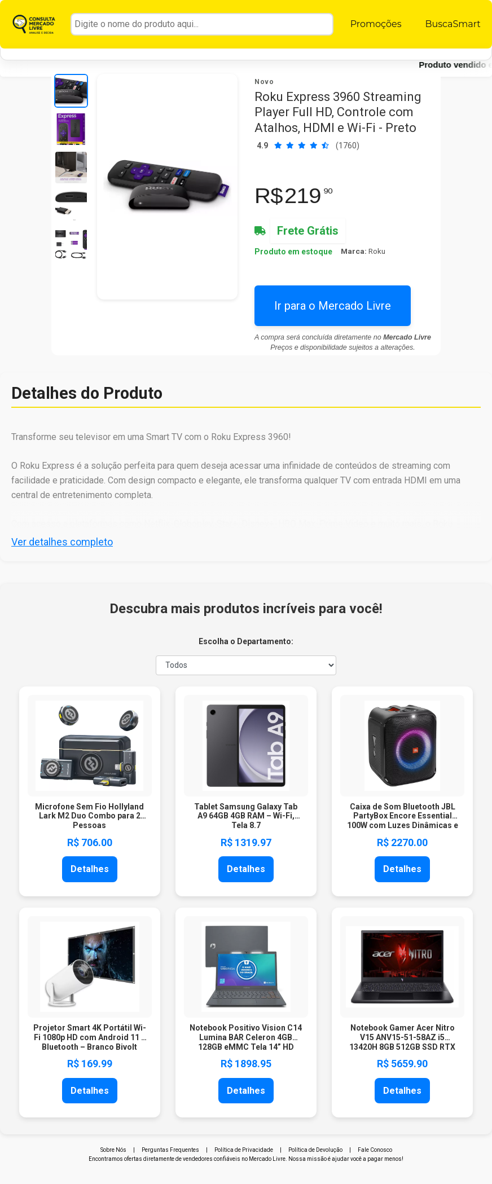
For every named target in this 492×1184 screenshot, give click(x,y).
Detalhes (90, 869)
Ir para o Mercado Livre (332, 305)
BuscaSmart (452, 24)
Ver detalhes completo (62, 542)
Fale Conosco (375, 1150)
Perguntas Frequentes (170, 1150)
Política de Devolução (315, 1150)
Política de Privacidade (243, 1150)
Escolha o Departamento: (246, 641)
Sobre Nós (113, 1150)
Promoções (376, 24)
